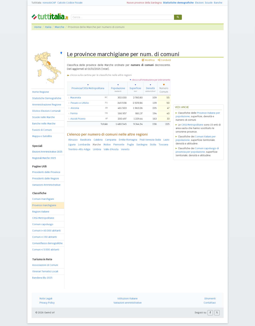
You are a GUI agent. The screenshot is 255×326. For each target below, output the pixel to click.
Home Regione (40, 91)
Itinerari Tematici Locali (45, 271)
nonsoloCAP (49, 2)
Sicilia (153, 144)
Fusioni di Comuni (42, 129)
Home (37, 27)
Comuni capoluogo (42, 224)
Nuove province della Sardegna (144, 2)
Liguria (71, 144)
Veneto (125, 149)
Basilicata (85, 139)
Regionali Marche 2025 (44, 158)
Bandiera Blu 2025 (42, 277)
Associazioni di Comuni (45, 265)
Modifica (148, 60)
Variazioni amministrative (128, 302)
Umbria (97, 149)
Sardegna (141, 144)
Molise (107, 144)
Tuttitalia (36, 2)
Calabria (98, 139)
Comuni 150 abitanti (44, 236)
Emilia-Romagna (128, 139)
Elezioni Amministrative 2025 (47, 151)
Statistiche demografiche (178, 2)
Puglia (130, 144)
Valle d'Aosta (111, 149)
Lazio (166, 139)
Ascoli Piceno (78, 118)
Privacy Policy (47, 302)
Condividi (164, 60)
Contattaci (210, 302)
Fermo (74, 113)
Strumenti (210, 298)
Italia (48, 27)
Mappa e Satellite (42, 136)
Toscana (163, 144)
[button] (210, 312)
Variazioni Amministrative (46, 184)
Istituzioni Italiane (127, 298)
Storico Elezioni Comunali (46, 110)
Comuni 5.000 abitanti (45, 249)
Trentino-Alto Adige (79, 149)
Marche (59, 27)
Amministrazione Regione (46, 104)
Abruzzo (73, 139)
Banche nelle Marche (43, 123)
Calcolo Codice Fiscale (69, 2)
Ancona (75, 108)
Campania (110, 139)
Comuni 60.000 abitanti (46, 230)
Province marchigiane (44, 205)
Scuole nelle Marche (43, 117)
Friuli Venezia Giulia (150, 139)
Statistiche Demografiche (46, 98)
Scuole (209, 2)
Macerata (75, 97)
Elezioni (199, 2)
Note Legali (46, 298)
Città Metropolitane (43, 217)
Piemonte (118, 144)
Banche (218, 2)
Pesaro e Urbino (80, 102)
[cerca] (122, 17)
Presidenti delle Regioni (45, 178)
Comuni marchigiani (43, 198)
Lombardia (84, 144)
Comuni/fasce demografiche (47, 243)
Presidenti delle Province (46, 172)
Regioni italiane (40, 211)
